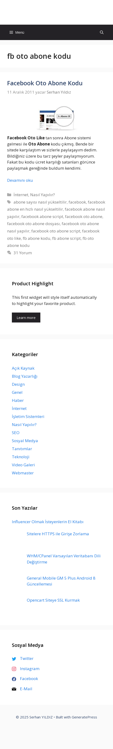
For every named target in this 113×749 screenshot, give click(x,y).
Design (18, 384)
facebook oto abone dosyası (33, 223)
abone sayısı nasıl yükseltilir (40, 202)
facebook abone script (42, 216)
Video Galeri (23, 465)
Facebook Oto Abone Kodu (45, 83)
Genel (17, 392)
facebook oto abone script (55, 231)
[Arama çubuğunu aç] (101, 32)
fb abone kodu (36, 238)
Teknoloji (20, 456)
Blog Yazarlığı (25, 376)
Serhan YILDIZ (56, 12)
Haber (18, 400)
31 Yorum (23, 252)
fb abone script (66, 238)
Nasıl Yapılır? (42, 194)
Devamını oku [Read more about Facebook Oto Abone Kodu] (20, 180)
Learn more (26, 317)
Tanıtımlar (22, 448)
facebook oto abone (83, 216)
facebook (77, 202)
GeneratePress (84, 717)
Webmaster (23, 473)
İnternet (21, 194)
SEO (15, 432)
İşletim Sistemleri (28, 416)
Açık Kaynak (23, 368)
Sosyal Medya (25, 440)
